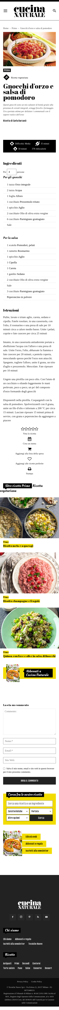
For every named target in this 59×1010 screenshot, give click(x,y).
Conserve (37, 968)
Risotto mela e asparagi (18, 546)
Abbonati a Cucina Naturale (37, 673)
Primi (16, 963)
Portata (35, 811)
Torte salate (9, 968)
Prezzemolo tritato (29, 201)
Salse (27, 968)
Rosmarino (24, 250)
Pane (20, 968)
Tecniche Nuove (35, 943)
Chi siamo (7, 939)
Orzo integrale (23, 184)
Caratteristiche (15, 811)
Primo (14, 28)
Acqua (18, 190)
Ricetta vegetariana (19, 78)
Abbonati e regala (23, 939)
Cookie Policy (36, 982)
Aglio (21, 207)
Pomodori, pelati (26, 245)
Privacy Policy (22, 982)
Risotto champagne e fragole (21, 601)
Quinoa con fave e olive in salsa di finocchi (29, 656)
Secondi (25, 963)
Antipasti (7, 963)
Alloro (19, 196)
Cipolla (13, 262)
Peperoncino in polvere (19, 297)
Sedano (21, 274)
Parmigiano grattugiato (32, 219)
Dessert (48, 968)
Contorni (36, 963)
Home (5, 28)
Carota (12, 268)
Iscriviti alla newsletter (14, 943)
